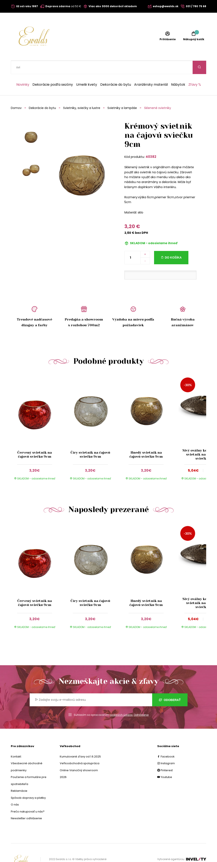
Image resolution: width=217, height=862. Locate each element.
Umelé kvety (86, 71)
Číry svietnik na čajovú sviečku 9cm (90, 441)
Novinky (22, 71)
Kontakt (16, 743)
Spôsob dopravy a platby (28, 784)
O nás (15, 791)
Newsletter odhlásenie (26, 805)
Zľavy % (194, 71)
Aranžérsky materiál (151, 71)
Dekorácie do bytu (115, 71)
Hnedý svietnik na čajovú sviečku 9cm (146, 441)
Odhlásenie (141, 701)
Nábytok (178, 71)
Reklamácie (19, 777)
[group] (39, 416)
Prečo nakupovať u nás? (28, 798)
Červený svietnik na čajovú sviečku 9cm (34, 441)
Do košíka (173, 244)
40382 (151, 143)
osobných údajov (121, 701)
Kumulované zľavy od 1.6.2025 (80, 743)
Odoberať (170, 686)
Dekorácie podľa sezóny (52, 71)
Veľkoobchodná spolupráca (79, 750)
